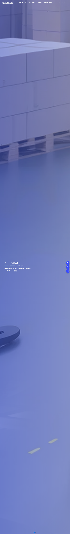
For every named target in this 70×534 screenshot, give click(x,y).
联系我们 (51, 2)
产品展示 (29, 2)
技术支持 (46, 2)
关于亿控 (24, 2)
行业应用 (35, 2)
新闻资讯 (40, 2)
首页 (20, 2)
